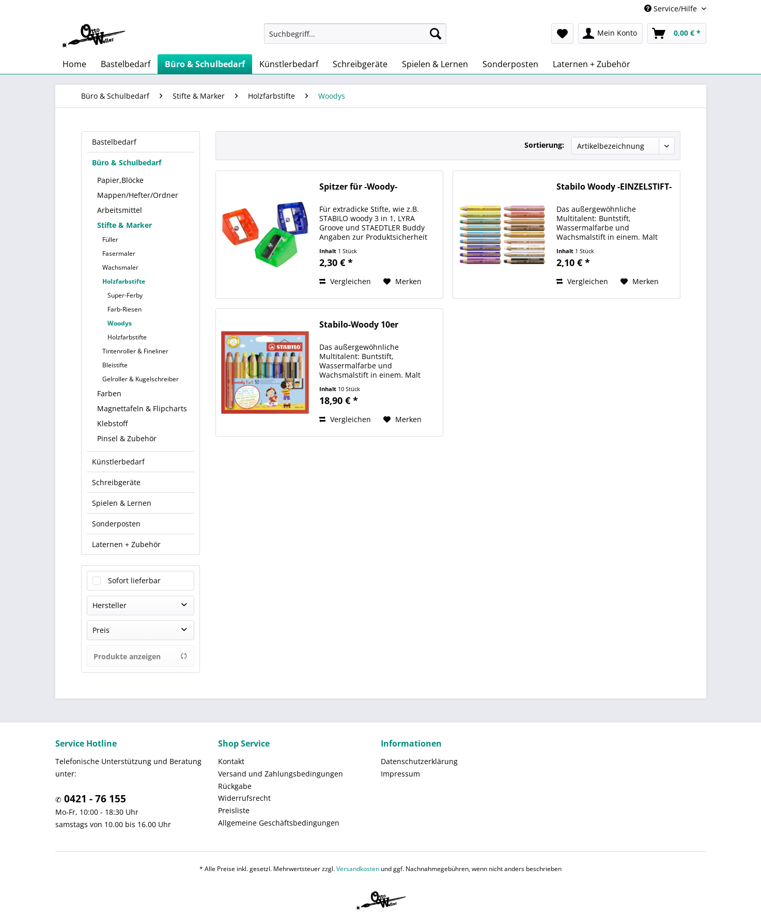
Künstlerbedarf (118, 462)
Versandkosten (357, 868)
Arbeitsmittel (119, 210)
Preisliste (234, 810)
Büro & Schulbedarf (126, 162)
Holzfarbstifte (123, 281)
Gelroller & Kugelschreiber (140, 379)
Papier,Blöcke (120, 180)
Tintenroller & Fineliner (135, 351)
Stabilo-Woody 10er (358, 324)
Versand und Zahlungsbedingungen (280, 774)
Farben (109, 393)
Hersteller (109, 605)
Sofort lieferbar (134, 580)
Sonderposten (116, 524)
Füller (110, 239)
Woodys (119, 323)
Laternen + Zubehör (126, 544)
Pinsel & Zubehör (127, 438)
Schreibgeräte (116, 482)
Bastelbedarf (114, 142)
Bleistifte (115, 365)
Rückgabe (235, 786)
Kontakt (231, 761)
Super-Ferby (125, 295)
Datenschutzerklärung (419, 761)
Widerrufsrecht (244, 798)
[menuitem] (355, 33)
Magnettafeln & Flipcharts (142, 408)
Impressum (400, 774)
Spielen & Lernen (121, 503)
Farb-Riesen (124, 309)
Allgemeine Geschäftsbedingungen (278, 823)
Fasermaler (118, 253)
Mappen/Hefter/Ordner (137, 195)
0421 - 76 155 (93, 798)
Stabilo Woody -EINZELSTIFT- (614, 186)
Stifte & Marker (124, 225)
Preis (101, 630)
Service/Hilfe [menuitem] (671, 8)
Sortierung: (544, 145)
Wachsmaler (120, 267)
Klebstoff (112, 423)
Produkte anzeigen (141, 656)
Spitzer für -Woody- (358, 186)
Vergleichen (345, 281)
